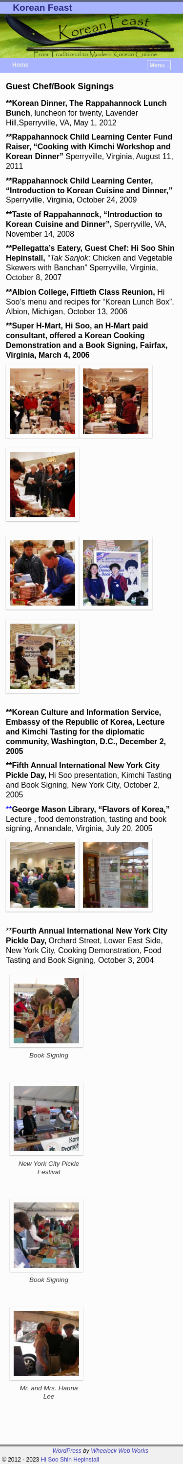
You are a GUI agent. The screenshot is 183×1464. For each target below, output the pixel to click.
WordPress (67, 1450)
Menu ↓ (159, 65)
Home (20, 64)
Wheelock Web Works (119, 1450)
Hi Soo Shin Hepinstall (70, 1459)
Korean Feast (42, 7)
